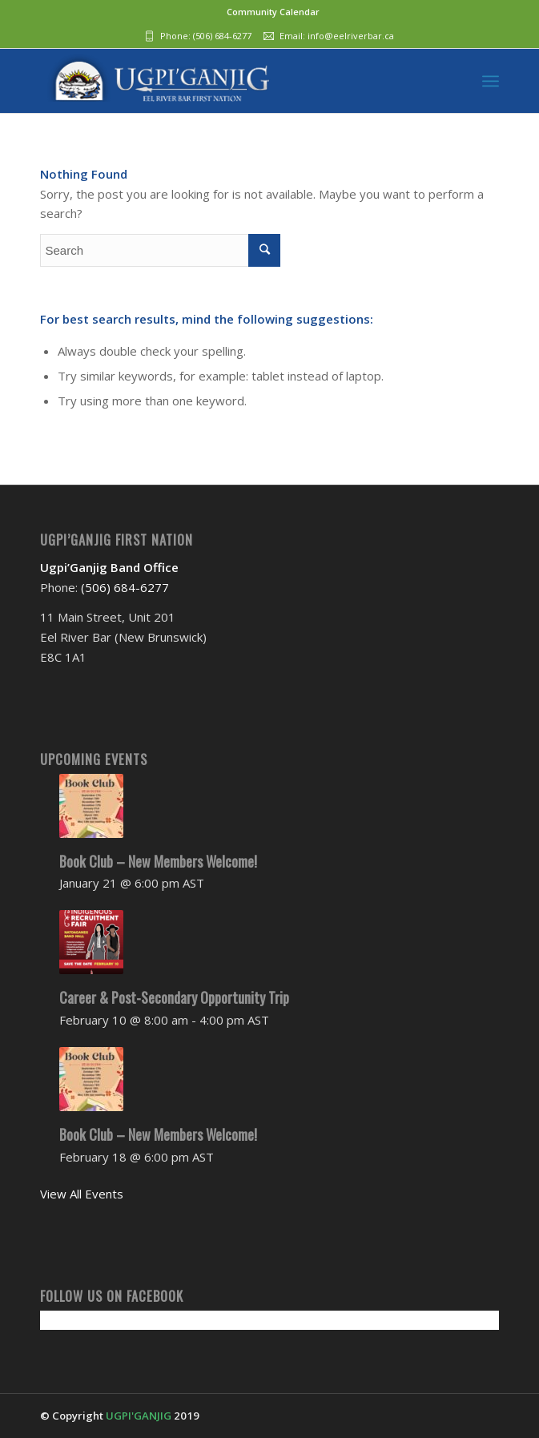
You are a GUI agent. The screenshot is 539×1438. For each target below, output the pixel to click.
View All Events (81, 1194)
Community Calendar (273, 12)
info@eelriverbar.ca (351, 36)
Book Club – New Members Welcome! (158, 861)
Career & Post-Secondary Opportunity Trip (174, 997)
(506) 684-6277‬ (222, 36)
